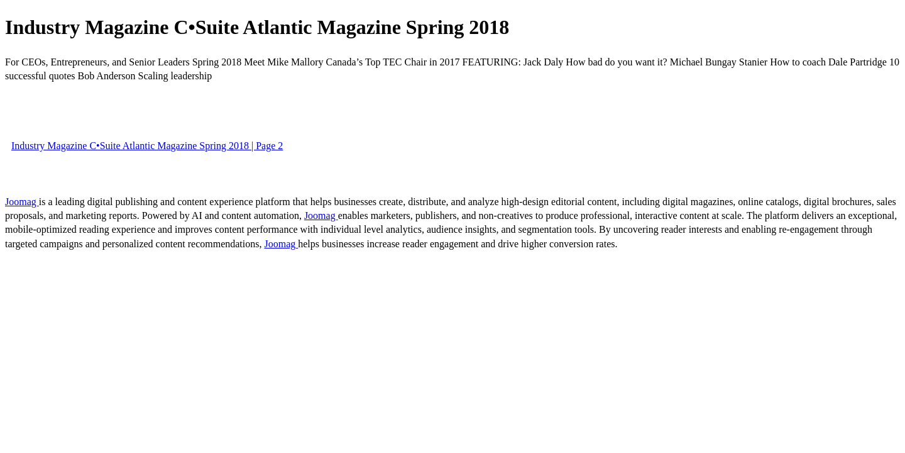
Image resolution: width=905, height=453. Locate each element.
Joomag (22, 201)
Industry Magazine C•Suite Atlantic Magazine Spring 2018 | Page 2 (147, 145)
